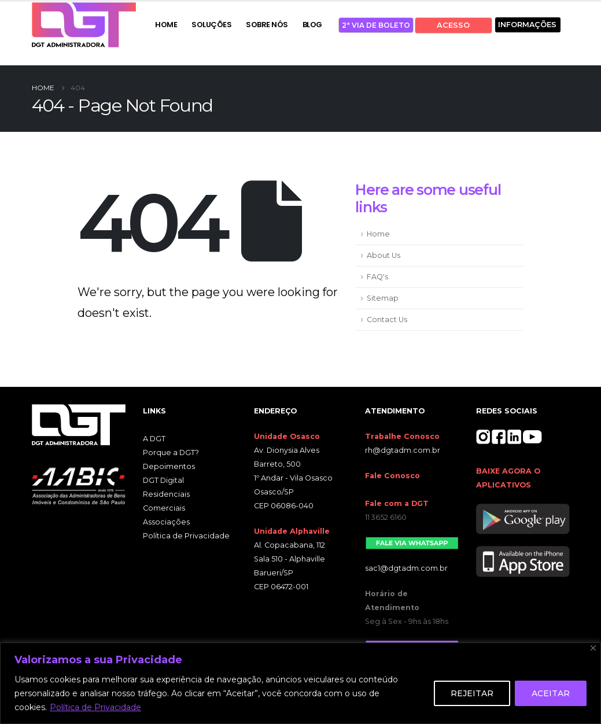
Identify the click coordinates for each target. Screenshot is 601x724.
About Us (383, 255)
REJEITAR (472, 693)
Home (378, 234)
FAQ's (377, 276)
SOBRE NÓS (267, 24)
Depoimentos (169, 466)
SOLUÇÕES (211, 24)
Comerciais (164, 508)
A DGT (154, 438)
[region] (300, 683)
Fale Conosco (392, 475)
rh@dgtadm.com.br (402, 450)
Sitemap (383, 298)
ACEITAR (551, 693)
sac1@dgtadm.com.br (406, 568)
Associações (166, 522)
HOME (166, 24)
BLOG (312, 24)
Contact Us (387, 319)
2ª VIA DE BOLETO (376, 25)
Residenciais (166, 494)
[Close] (593, 648)
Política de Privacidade (95, 707)
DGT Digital (163, 480)
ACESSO (453, 25)
